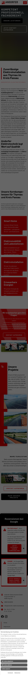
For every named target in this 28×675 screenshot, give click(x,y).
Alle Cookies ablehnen (7, 665)
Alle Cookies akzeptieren (7, 661)
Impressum (10, 672)
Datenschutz (17, 672)
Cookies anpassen (6, 668)
